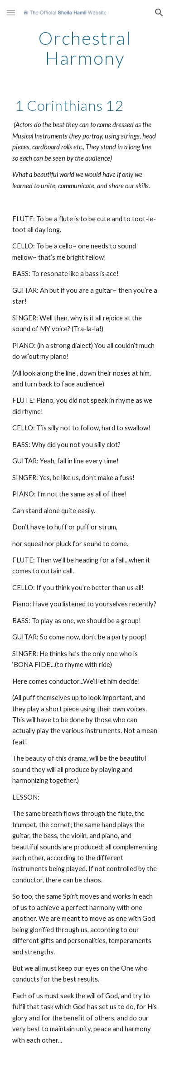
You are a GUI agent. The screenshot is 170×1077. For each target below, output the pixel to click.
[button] (11, 12)
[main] (85, 47)
